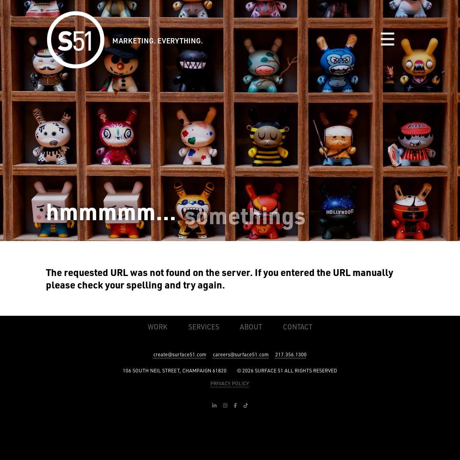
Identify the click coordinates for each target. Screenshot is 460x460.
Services (203, 326)
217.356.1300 (291, 354)
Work (157, 326)
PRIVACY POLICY (229, 383)
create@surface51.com (179, 354)
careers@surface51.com (241, 354)
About (251, 326)
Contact (297, 326)
